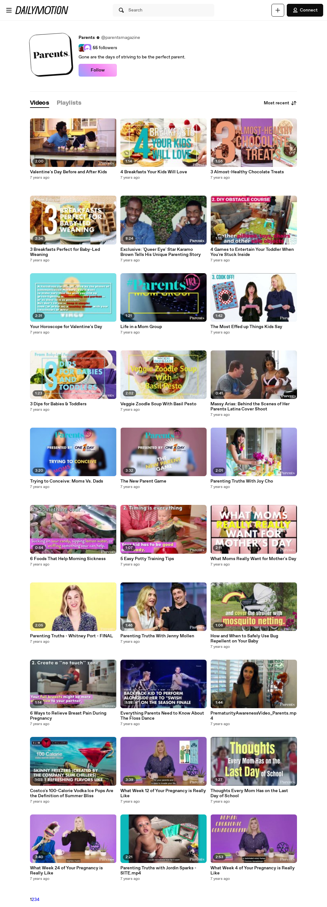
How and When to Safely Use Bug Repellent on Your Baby (244, 638)
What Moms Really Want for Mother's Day (253, 558)
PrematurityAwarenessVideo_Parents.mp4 (253, 716)
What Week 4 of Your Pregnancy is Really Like (252, 871)
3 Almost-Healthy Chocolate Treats (247, 172)
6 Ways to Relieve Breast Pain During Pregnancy (68, 716)
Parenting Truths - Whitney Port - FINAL (71, 636)
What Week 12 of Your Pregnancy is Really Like (163, 793)
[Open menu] (9, 10)
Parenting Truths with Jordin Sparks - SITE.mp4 (158, 871)
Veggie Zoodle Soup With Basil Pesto (158, 404)
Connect (305, 10)
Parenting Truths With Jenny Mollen (157, 636)
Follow (98, 70)
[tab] (39, 103)
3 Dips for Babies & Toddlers (58, 404)
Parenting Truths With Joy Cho (241, 481)
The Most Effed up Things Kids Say (246, 326)
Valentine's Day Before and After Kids (68, 172)
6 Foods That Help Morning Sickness (68, 558)
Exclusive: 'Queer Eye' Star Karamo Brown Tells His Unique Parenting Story (160, 252)
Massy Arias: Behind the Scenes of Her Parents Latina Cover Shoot (250, 406)
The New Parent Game (143, 481)
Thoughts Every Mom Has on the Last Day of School (249, 793)
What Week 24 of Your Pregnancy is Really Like (66, 871)
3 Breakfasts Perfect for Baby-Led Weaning (65, 252)
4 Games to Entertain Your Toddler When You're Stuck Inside (252, 252)
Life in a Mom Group (141, 326)
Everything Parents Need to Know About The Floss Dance (162, 716)
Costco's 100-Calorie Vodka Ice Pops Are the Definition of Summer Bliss (71, 793)
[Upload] (277, 10)
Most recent (280, 103)
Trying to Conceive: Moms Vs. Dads (66, 481)
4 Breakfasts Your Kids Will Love (153, 172)
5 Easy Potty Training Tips (147, 558)
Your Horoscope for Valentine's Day (66, 326)
